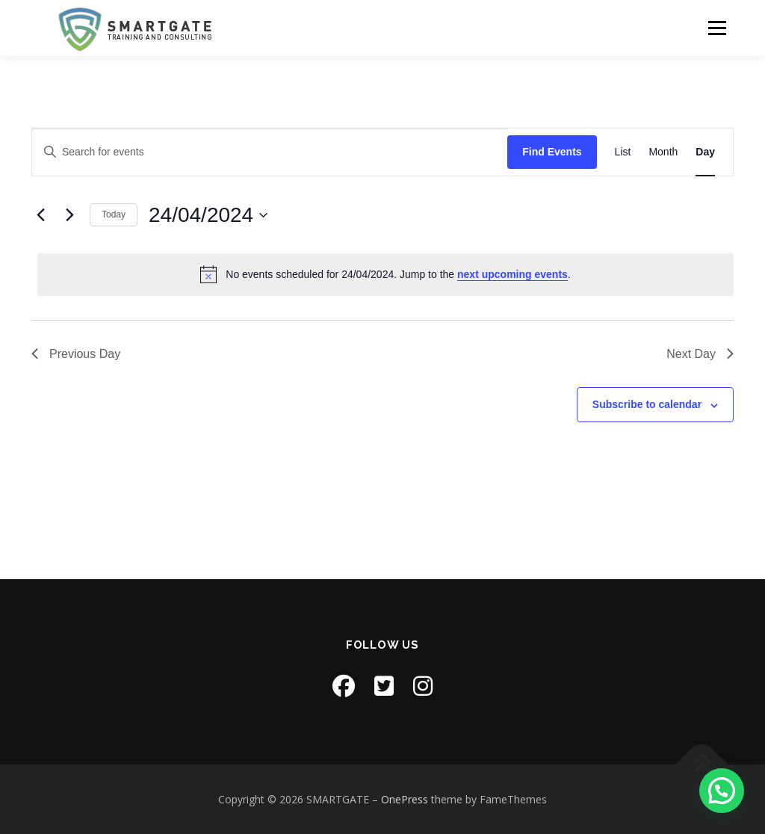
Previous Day (75, 354)
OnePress (404, 799)
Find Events (551, 152)
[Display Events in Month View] (663, 152)
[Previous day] (40, 215)
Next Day (700, 354)
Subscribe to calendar (646, 404)
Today (114, 214)
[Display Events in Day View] (705, 152)
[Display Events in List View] (623, 152)
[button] (721, 790)
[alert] (385, 274)
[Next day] (69, 215)
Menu (717, 28)
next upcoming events (512, 274)
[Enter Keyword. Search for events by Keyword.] (269, 152)
